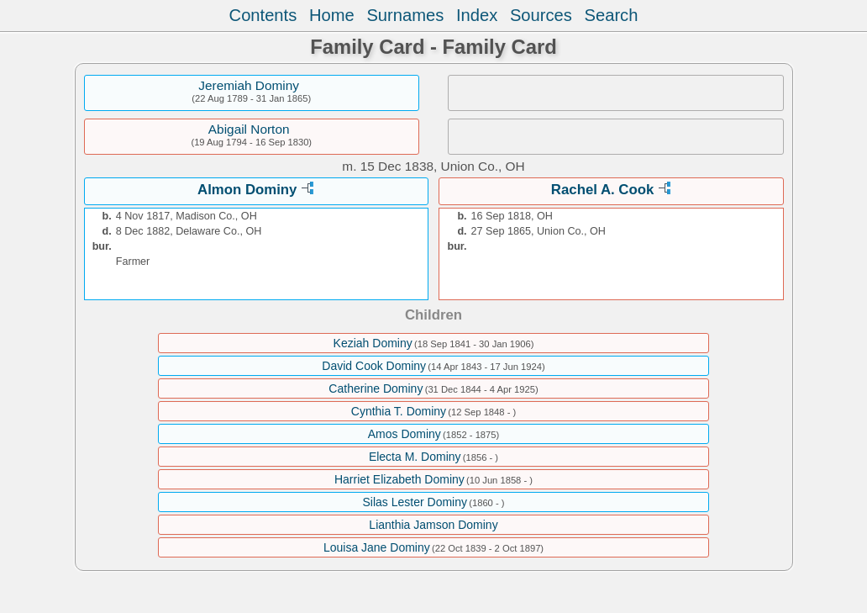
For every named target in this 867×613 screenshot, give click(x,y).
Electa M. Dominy (415, 456)
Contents (263, 15)
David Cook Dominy (374, 366)
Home (332, 15)
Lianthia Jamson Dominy (433, 524)
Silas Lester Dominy (414, 502)
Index (476, 15)
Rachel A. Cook (602, 190)
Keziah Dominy (373, 343)
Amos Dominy (404, 434)
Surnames (405, 15)
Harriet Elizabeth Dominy (399, 479)
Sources (541, 15)
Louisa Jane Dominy (376, 547)
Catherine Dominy (375, 388)
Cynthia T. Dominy (398, 411)
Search (611, 15)
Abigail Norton (249, 129)
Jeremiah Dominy (248, 85)
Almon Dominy (247, 190)
